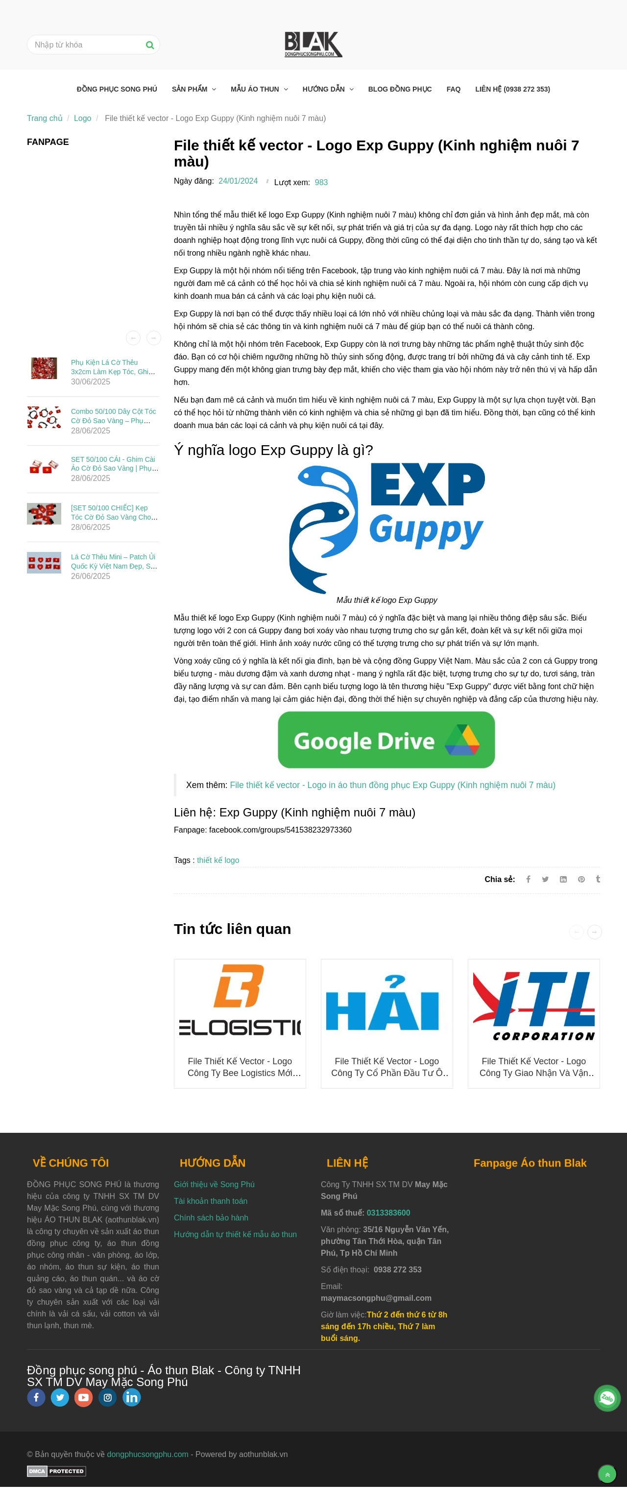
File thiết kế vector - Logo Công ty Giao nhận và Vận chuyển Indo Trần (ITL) (534, 1073)
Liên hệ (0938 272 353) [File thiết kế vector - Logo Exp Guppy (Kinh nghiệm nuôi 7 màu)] (512, 89)
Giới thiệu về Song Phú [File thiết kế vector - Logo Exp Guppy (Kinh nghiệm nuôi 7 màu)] (214, 1184)
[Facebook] (528, 879)
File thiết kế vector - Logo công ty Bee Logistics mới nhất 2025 (240, 1073)
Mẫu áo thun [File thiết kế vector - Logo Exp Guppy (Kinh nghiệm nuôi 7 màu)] (256, 89)
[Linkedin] (563, 879)
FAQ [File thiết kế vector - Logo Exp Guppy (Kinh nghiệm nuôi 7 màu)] (454, 89)
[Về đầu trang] (607, 1474)
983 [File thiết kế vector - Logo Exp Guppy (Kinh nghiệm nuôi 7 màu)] (321, 182)
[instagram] (107, 1397)
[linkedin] (131, 1397)
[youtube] (83, 1397)
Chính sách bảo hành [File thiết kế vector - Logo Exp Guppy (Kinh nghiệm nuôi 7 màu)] (211, 1218)
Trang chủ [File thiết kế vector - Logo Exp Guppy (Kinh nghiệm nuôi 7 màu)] (45, 118)
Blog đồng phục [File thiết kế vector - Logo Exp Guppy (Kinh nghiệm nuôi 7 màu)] (400, 89)
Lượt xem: (292, 182)
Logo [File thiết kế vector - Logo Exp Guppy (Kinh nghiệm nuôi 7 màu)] (83, 118)
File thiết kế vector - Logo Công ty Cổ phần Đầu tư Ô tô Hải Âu (386, 1073)
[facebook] (36, 1397)
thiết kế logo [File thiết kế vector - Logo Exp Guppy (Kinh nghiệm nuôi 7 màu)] (218, 860)
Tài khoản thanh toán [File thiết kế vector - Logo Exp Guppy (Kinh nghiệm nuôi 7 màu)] (210, 1201)
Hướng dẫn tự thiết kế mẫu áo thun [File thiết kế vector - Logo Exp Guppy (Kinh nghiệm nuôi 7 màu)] (235, 1234)
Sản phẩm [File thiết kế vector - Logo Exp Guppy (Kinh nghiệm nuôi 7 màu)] (190, 89)
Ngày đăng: (194, 181)
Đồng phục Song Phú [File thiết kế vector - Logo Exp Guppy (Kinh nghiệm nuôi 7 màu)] (117, 89)
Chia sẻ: (499, 879)
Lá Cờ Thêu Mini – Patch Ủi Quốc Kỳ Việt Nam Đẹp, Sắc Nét (114, 565)
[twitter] (59, 1397)
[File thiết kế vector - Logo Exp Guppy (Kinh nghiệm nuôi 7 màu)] (387, 739)
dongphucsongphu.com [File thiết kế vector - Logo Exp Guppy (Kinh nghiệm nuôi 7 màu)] (148, 1454)
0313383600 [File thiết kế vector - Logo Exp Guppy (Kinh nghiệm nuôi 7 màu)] (388, 1213)
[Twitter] (545, 879)
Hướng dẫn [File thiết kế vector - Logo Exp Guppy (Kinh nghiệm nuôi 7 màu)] (325, 89)
